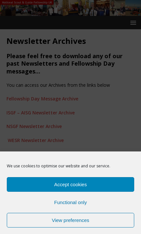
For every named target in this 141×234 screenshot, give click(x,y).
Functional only (70, 204)
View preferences (70, 222)
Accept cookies (70, 186)
